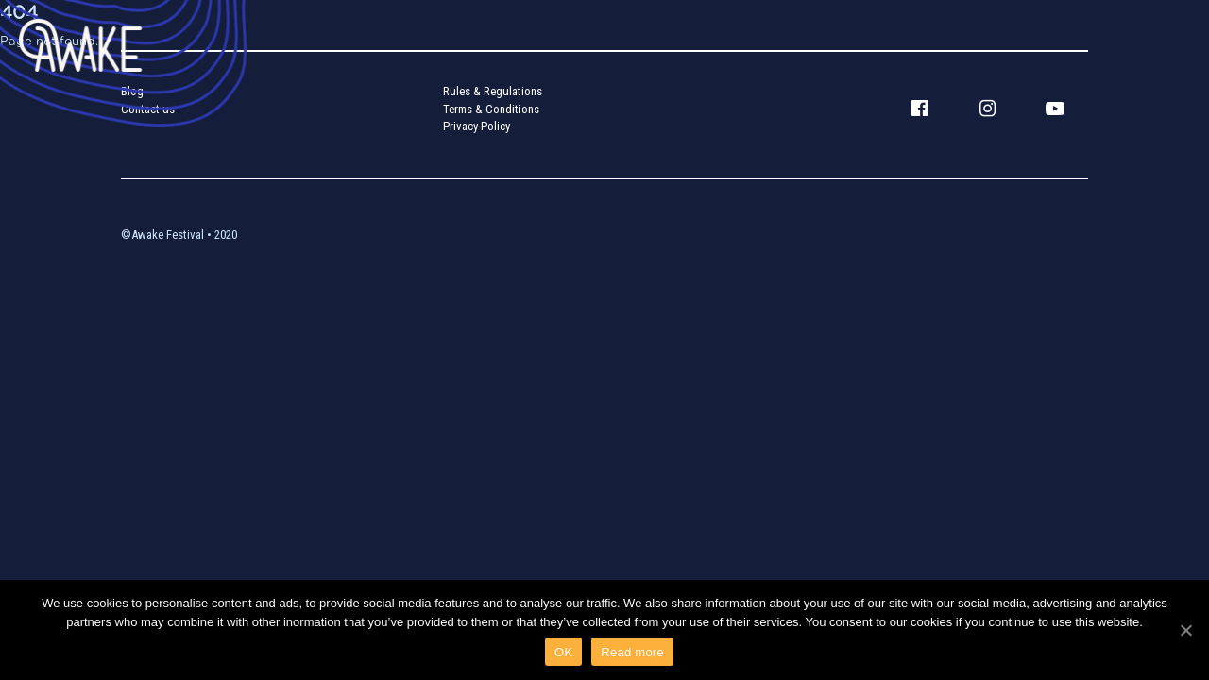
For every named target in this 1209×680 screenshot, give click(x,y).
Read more (632, 652)
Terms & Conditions (491, 109)
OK (563, 652)
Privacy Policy (476, 126)
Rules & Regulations (492, 91)
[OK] (1185, 629)
